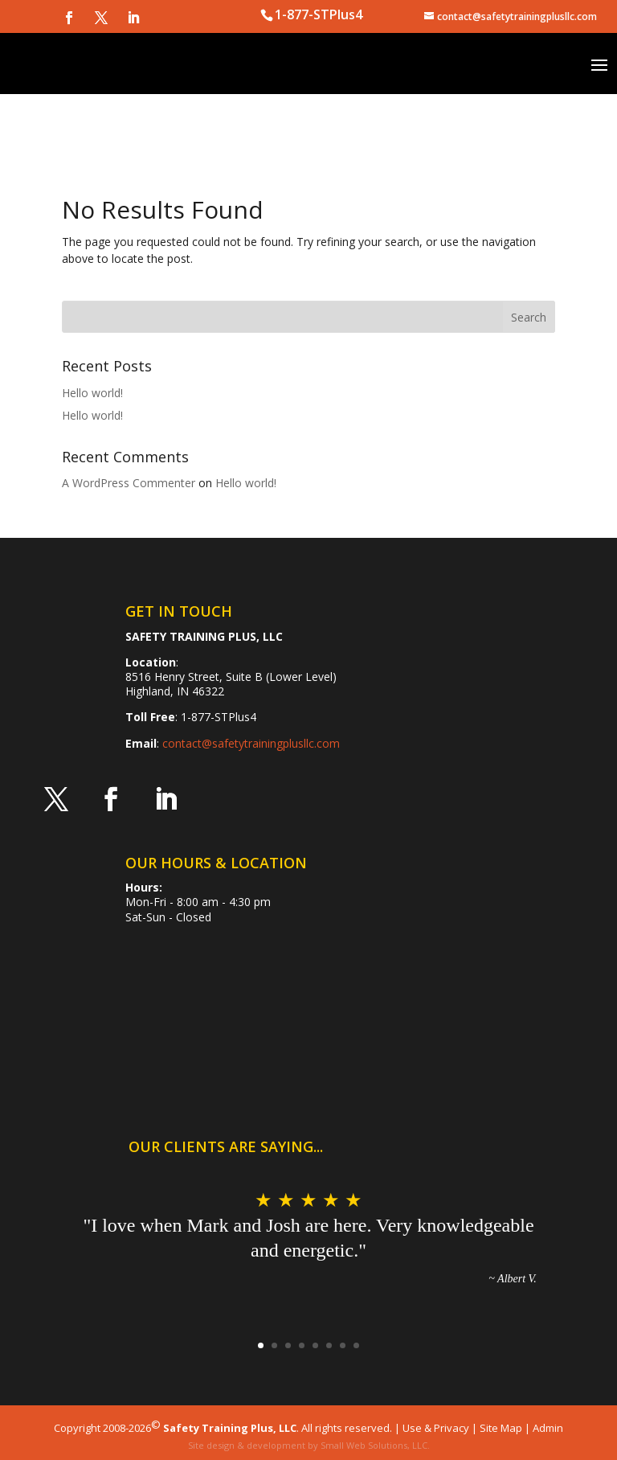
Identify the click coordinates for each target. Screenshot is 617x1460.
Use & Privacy (435, 1428)
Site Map (501, 1428)
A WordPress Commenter (128, 482)
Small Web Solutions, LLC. (375, 1445)
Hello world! (92, 392)
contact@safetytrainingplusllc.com (251, 743)
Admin (548, 1428)
